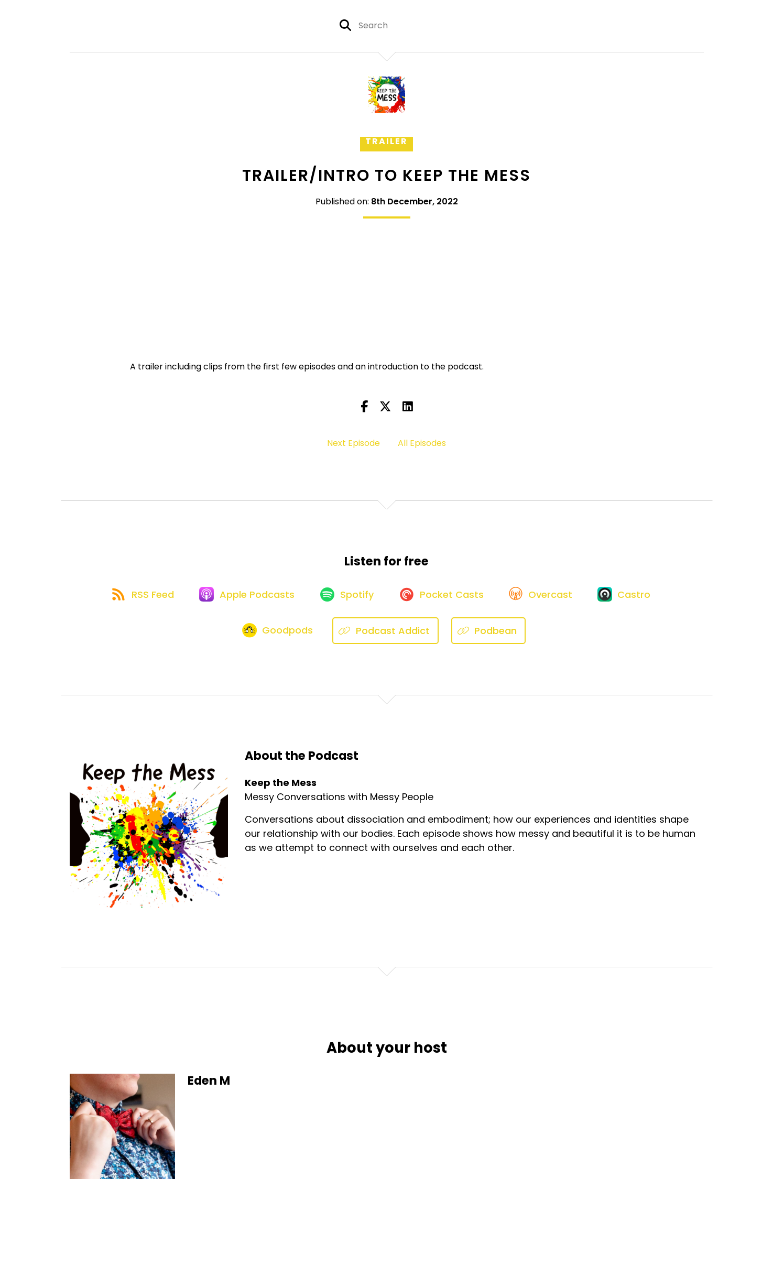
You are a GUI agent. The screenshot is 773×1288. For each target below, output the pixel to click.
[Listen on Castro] (632, 596)
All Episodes (422, 443)
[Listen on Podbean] (490, 634)
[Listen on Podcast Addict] (387, 634)
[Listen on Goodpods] (278, 634)
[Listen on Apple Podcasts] (243, 596)
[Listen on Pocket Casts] (444, 596)
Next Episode (353, 443)
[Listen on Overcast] (545, 596)
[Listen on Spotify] (346, 596)
